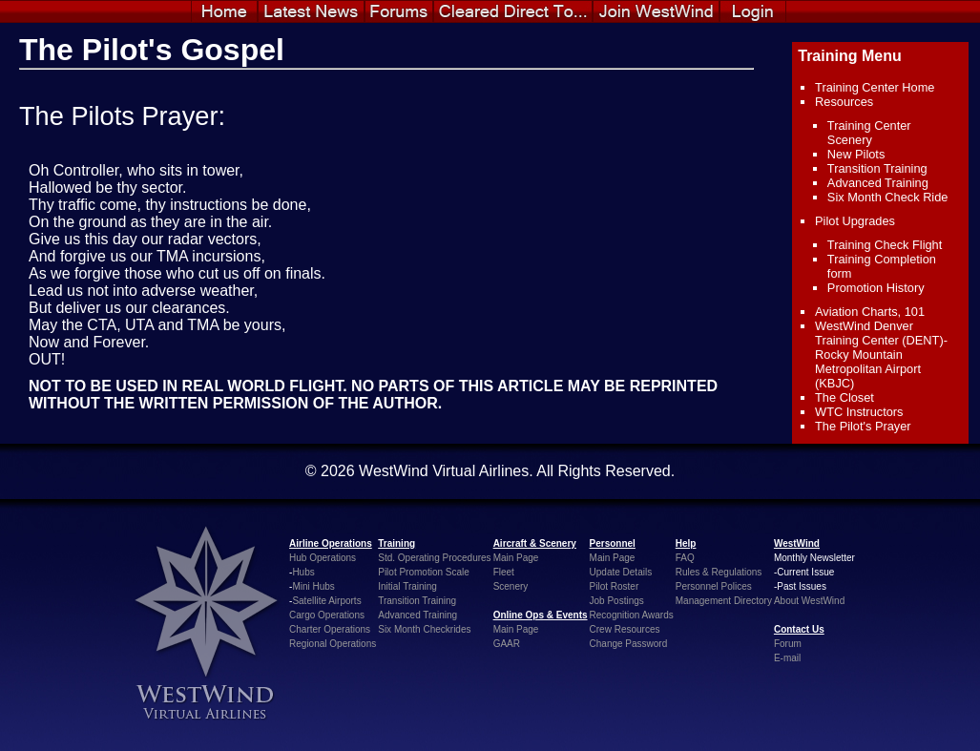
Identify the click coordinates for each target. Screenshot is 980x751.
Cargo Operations (327, 615)
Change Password (629, 643)
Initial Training (407, 586)
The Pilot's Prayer (863, 426)
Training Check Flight (884, 245)
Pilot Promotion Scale (423, 572)
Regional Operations (332, 643)
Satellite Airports (326, 600)
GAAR (506, 643)
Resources (844, 101)
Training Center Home (874, 87)
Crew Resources (625, 629)
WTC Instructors (859, 412)
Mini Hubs (313, 586)
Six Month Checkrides (424, 629)
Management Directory (724, 600)
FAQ (685, 558)
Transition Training (877, 168)
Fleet (503, 572)
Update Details (621, 572)
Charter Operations (329, 629)
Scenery (511, 586)
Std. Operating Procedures (434, 558)
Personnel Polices (714, 586)
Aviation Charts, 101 (870, 311)
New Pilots (856, 154)
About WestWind (809, 600)
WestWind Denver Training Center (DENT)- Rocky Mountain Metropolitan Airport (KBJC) (881, 354)
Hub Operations (322, 558)
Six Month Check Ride (888, 197)
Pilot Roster (614, 586)
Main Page (516, 558)
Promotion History (876, 288)
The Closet (844, 397)
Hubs (303, 572)
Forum (788, 643)
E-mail (787, 658)
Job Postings (617, 600)
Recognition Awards (632, 615)
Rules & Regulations (719, 572)
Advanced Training (877, 183)
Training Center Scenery (869, 132)
